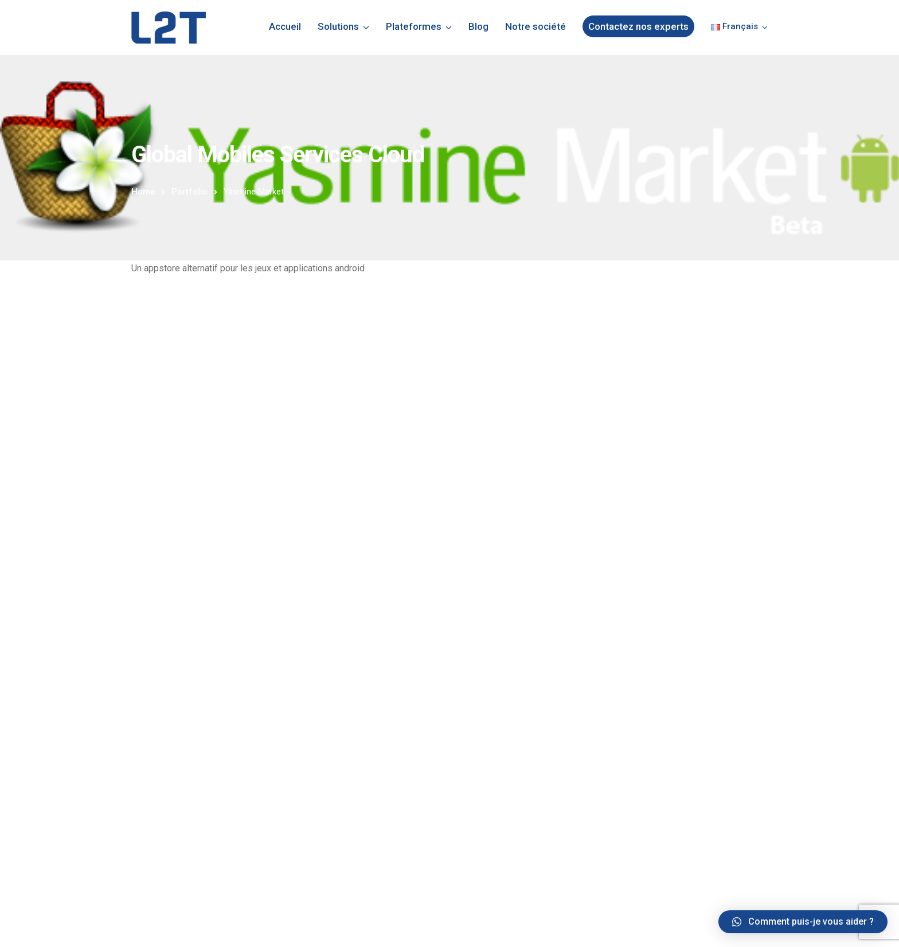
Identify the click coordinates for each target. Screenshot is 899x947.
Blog (478, 26)
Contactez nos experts (638, 26)
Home (143, 191)
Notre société (535, 26)
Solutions (338, 26)
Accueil (285, 26)
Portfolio (189, 191)
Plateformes (413, 26)
